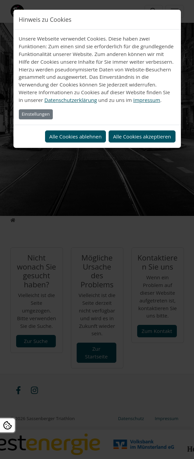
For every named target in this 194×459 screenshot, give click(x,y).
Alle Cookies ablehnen (75, 136)
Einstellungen (36, 114)
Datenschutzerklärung (70, 100)
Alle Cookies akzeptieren (142, 136)
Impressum (146, 100)
